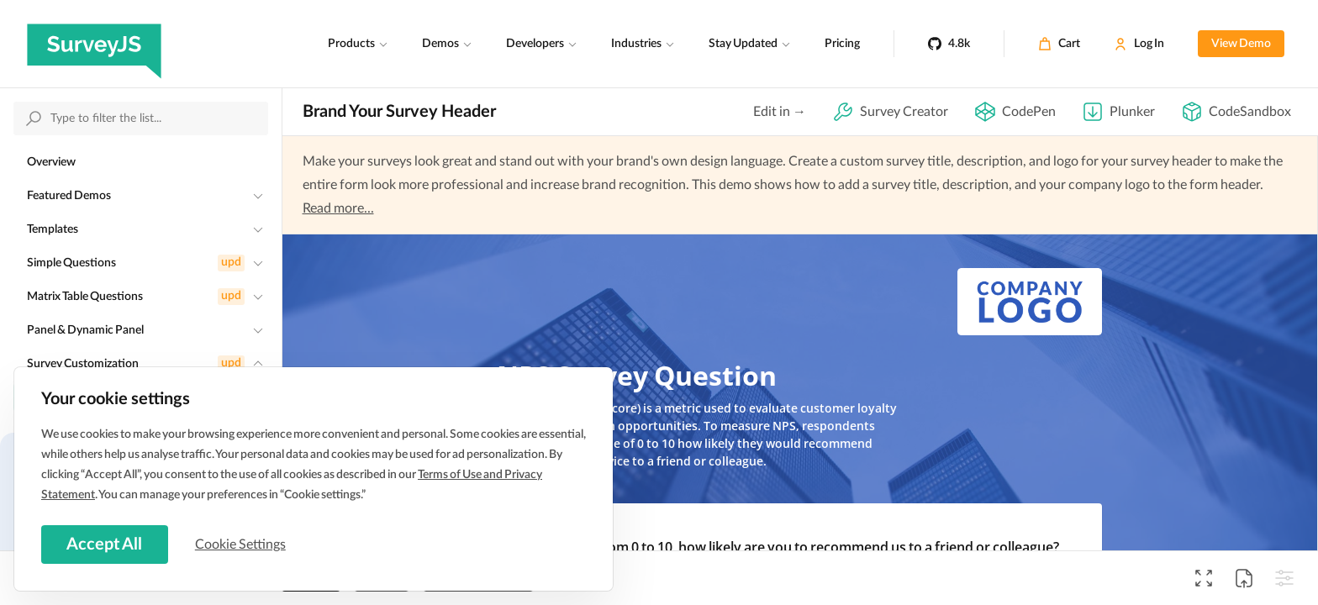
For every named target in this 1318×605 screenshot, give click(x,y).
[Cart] (1059, 43)
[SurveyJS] (94, 44)
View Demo (1241, 44)
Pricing (842, 44)
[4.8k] (949, 43)
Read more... (338, 208)
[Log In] (1139, 43)
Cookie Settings (243, 543)
